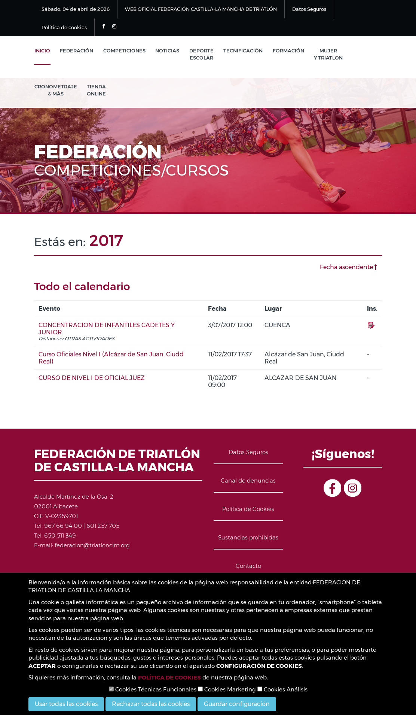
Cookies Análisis (282, 689)
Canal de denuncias (248, 481)
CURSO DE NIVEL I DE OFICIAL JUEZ (92, 379)
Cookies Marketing (227, 689)
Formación (284, 51)
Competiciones (123, 51)
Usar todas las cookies (66, 704)
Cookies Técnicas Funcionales (152, 689)
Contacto (248, 567)
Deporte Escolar (199, 54)
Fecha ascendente (348, 268)
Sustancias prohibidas (248, 538)
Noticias (165, 51)
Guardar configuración (237, 704)
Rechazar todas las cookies (151, 704)
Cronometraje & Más (55, 90)
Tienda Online (95, 90)
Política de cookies (64, 27)
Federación (75, 51)
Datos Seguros (309, 9)
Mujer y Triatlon (324, 54)
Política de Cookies (248, 510)
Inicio (42, 51)
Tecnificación (240, 51)
